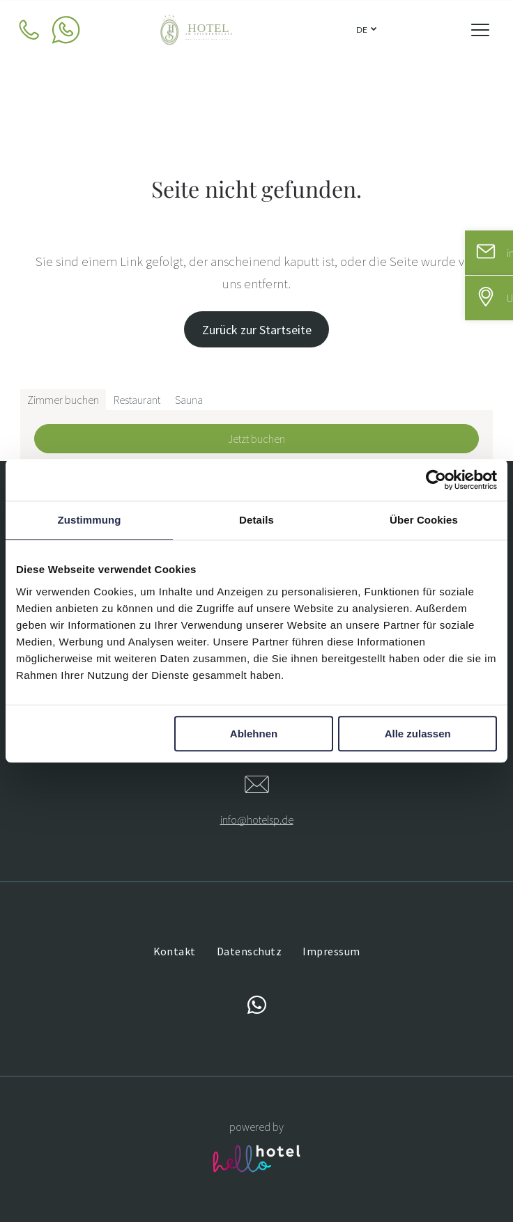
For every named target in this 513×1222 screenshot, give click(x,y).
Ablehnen (253, 733)
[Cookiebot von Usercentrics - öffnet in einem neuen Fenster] (436, 480)
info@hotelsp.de (256, 820)
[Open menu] (480, 30)
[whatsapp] (256, 1007)
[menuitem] (174, 951)
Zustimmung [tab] (89, 520)
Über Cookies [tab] (424, 520)
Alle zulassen (418, 733)
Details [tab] (256, 520)
